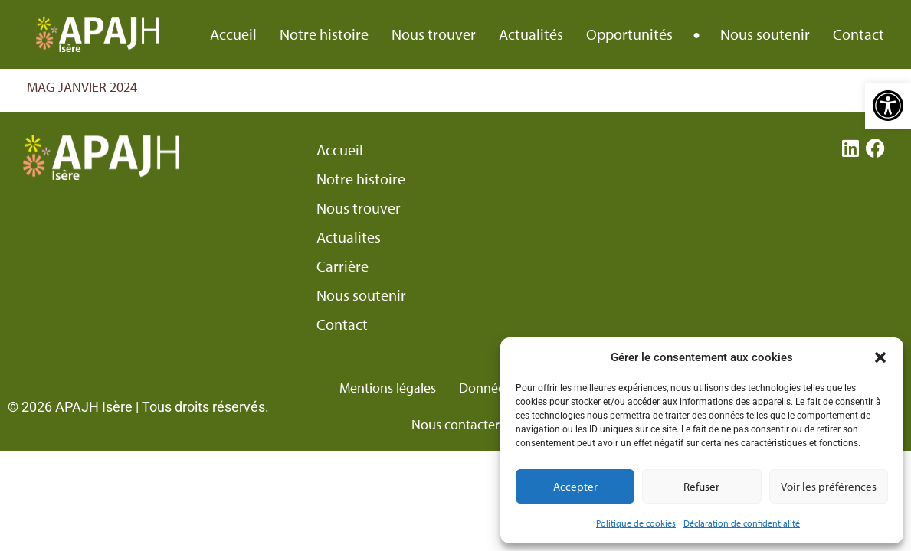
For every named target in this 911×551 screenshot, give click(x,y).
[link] (888, 106)
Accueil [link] (233, 34)
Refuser (701, 486)
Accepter (575, 486)
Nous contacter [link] (455, 424)
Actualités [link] (531, 34)
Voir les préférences (829, 486)
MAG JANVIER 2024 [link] (82, 87)
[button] (880, 357)
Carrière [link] (342, 266)
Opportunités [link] (629, 34)
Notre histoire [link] (324, 34)
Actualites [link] (348, 237)
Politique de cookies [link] (636, 523)
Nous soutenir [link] (765, 34)
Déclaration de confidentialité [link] (741, 523)
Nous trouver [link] (434, 34)
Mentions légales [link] (387, 387)
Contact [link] (858, 34)
